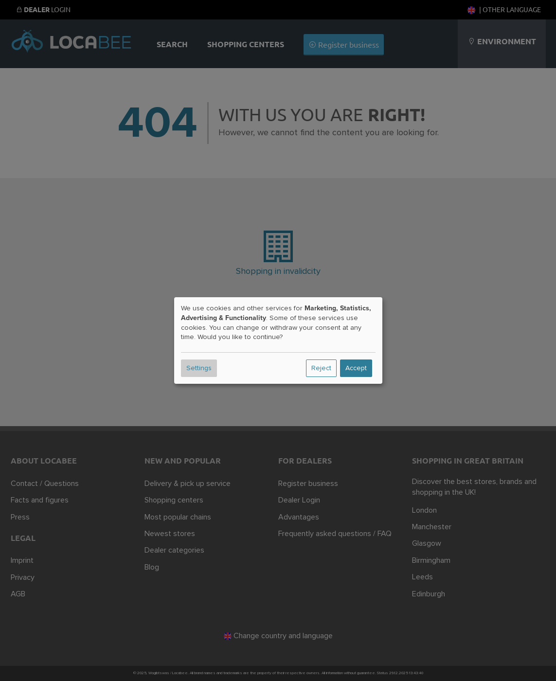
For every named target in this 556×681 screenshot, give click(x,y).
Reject (321, 368)
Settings (199, 368)
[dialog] (278, 340)
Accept (356, 368)
